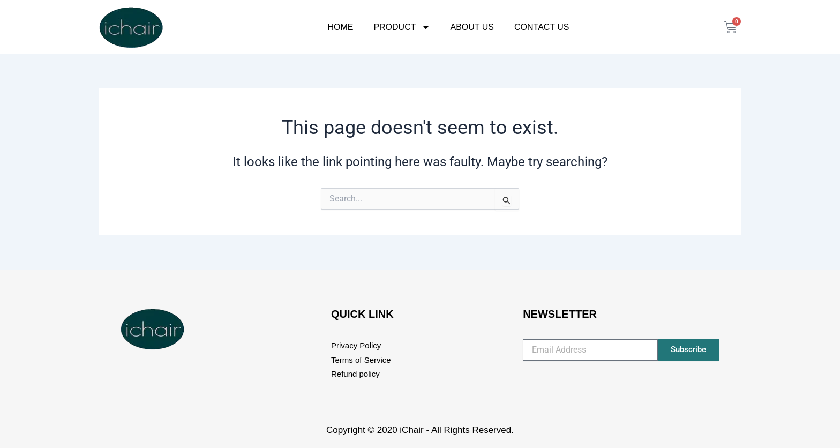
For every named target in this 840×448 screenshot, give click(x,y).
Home (340, 27)
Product (401, 27)
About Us (472, 27)
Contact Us (541, 27)
